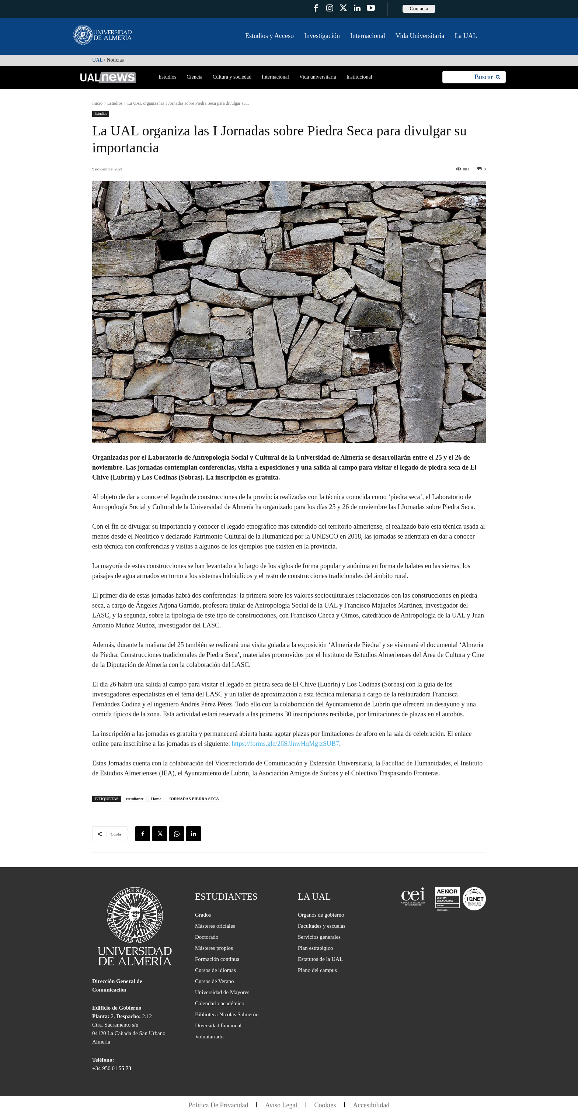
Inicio (97, 103)
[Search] (487, 77)
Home (156, 798)
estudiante (134, 798)
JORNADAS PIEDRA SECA (194, 798)
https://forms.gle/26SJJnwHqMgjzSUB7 (285, 743)
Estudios (114, 103)
